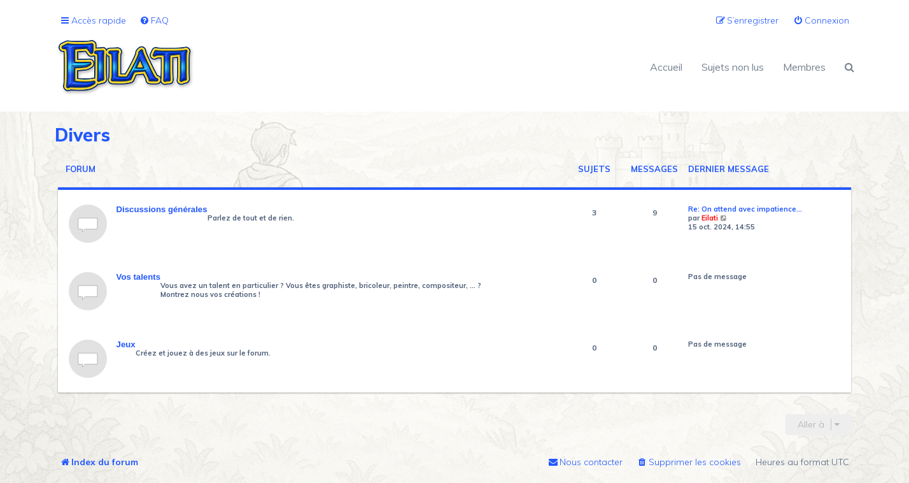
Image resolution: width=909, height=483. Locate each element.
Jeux (126, 344)
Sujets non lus (732, 67)
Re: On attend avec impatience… (745, 209)
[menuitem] (154, 21)
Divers (82, 135)
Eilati (709, 217)
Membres (804, 67)
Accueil (666, 67)
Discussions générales (162, 209)
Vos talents (138, 277)
